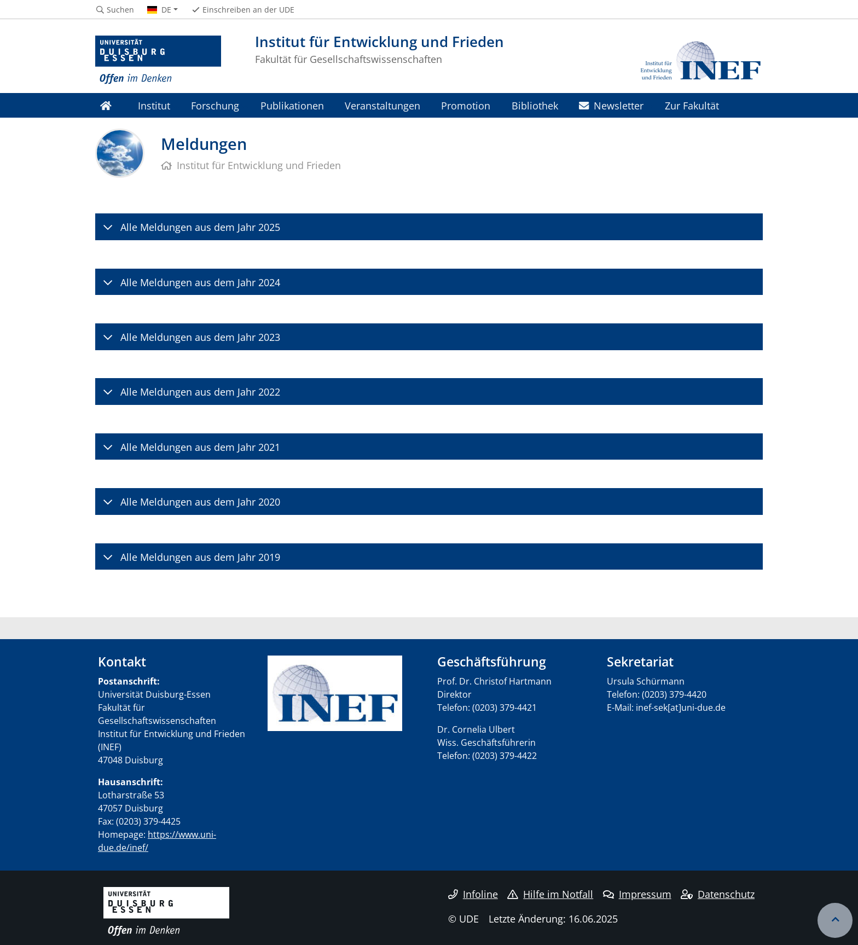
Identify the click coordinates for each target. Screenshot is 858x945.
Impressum (637, 894)
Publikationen (292, 105)
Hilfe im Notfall (550, 894)
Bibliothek (535, 105)
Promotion (465, 105)
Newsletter (611, 105)
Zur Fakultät (692, 105)
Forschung (215, 105)
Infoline (473, 894)
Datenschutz (718, 894)
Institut (154, 105)
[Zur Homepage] (158, 60)
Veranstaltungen (382, 105)
